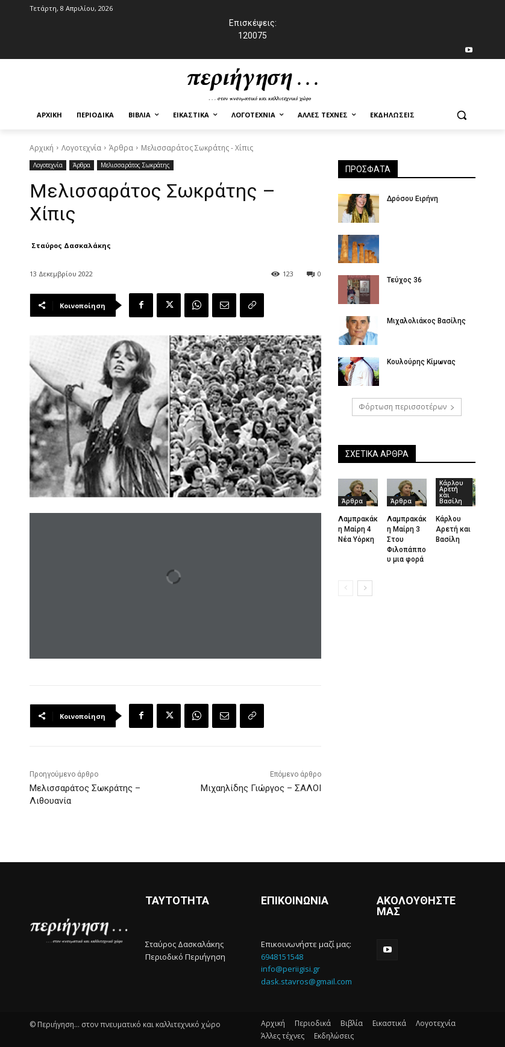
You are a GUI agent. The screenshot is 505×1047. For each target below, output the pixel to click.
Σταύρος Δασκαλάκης (71, 245)
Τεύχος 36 (404, 280)
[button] (461, 115)
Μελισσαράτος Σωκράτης (135, 165)
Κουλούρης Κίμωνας (421, 362)
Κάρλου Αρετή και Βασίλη (451, 492)
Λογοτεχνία (81, 148)
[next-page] (364, 588)
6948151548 (282, 956)
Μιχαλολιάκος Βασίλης (426, 321)
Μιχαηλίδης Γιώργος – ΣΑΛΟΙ (261, 788)
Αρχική (42, 148)
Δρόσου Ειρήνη (412, 198)
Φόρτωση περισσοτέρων (407, 407)
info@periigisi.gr (290, 968)
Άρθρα (121, 148)
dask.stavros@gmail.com (306, 981)
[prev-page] (345, 588)
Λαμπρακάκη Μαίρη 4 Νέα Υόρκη (358, 529)
